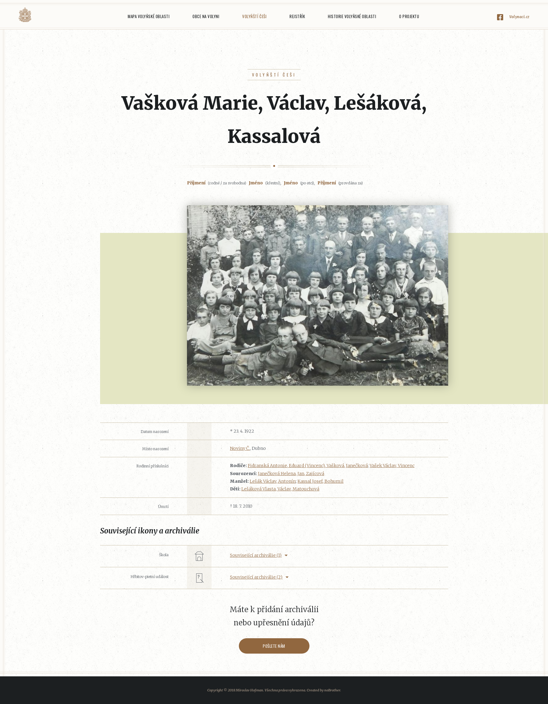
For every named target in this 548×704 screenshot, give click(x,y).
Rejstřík (297, 16)
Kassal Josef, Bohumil (320, 481)
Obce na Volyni (205, 16)
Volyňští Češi (254, 16)
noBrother (332, 690)
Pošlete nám (274, 646)
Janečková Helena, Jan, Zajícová (291, 473)
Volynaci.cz (519, 16)
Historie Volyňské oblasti (352, 16)
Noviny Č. (240, 448)
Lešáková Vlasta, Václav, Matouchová (280, 489)
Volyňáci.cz (24, 15)
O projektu (409, 16)
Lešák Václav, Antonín (273, 481)
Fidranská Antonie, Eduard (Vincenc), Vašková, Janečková (308, 465)
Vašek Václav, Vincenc (392, 465)
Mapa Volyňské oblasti (148, 16)
